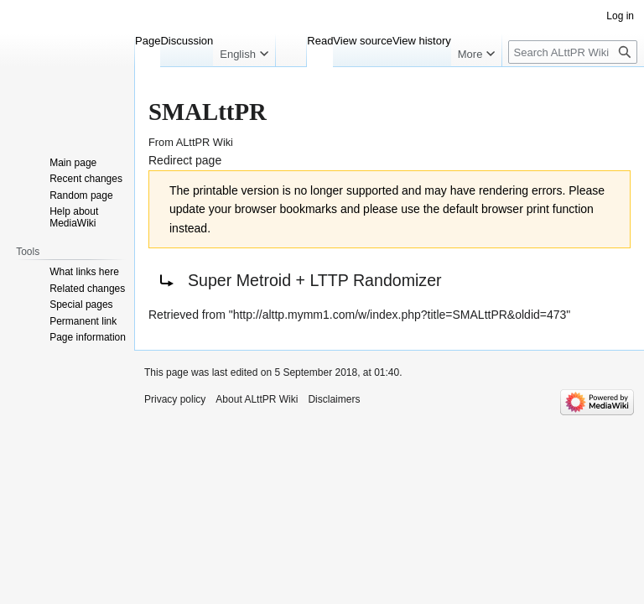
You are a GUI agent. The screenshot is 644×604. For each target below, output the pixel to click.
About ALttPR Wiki (257, 399)
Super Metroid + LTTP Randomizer (315, 280)
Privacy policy (174, 399)
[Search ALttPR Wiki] (572, 52)
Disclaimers (334, 399)
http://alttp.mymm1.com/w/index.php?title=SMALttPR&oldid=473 (400, 314)
